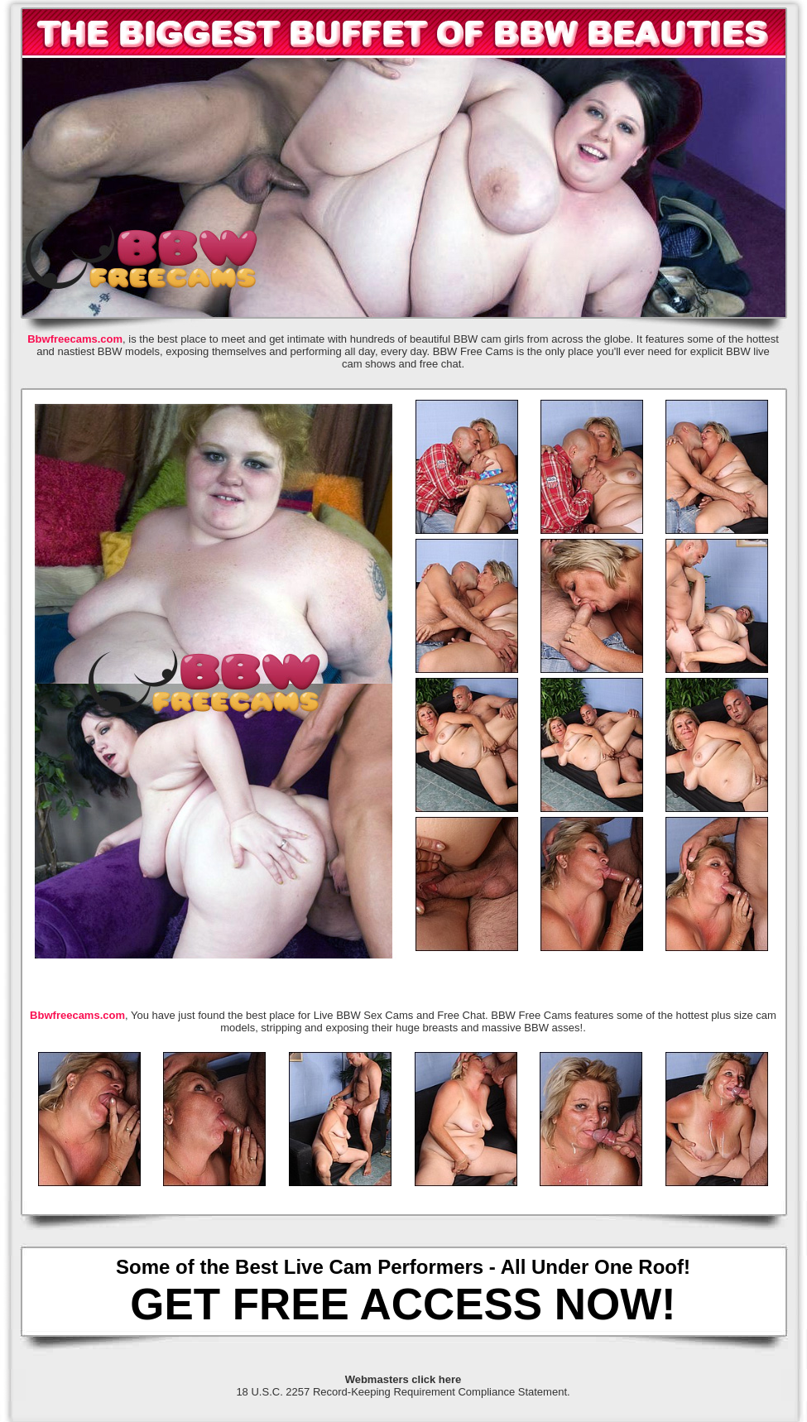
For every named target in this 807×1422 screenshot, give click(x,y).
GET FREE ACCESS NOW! (402, 1304)
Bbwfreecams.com (74, 339)
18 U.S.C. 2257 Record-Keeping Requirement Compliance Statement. (402, 1392)
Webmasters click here (403, 1379)
